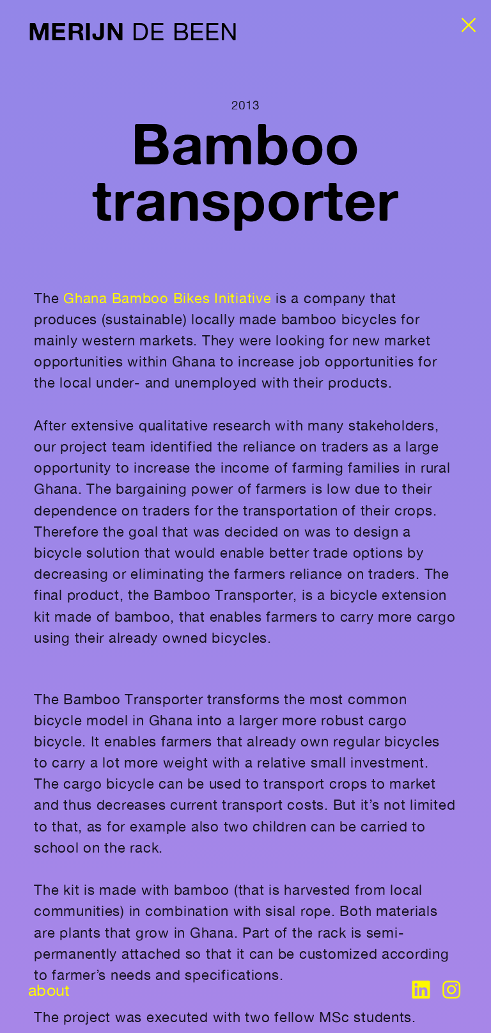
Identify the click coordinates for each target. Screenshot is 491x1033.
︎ (451, 990)
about (49, 990)
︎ (421, 990)
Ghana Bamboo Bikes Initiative (167, 298)
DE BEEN (132, 31)
